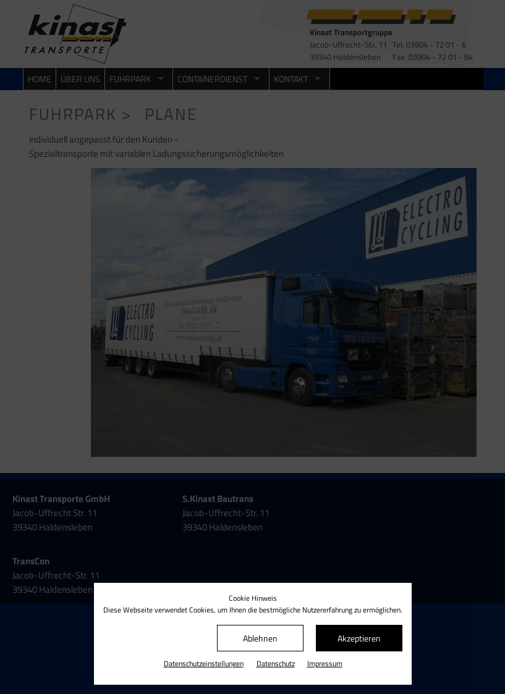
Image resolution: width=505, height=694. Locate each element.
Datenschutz (276, 663)
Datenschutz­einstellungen (204, 663)
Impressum (324, 663)
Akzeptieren (359, 638)
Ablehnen (260, 638)
